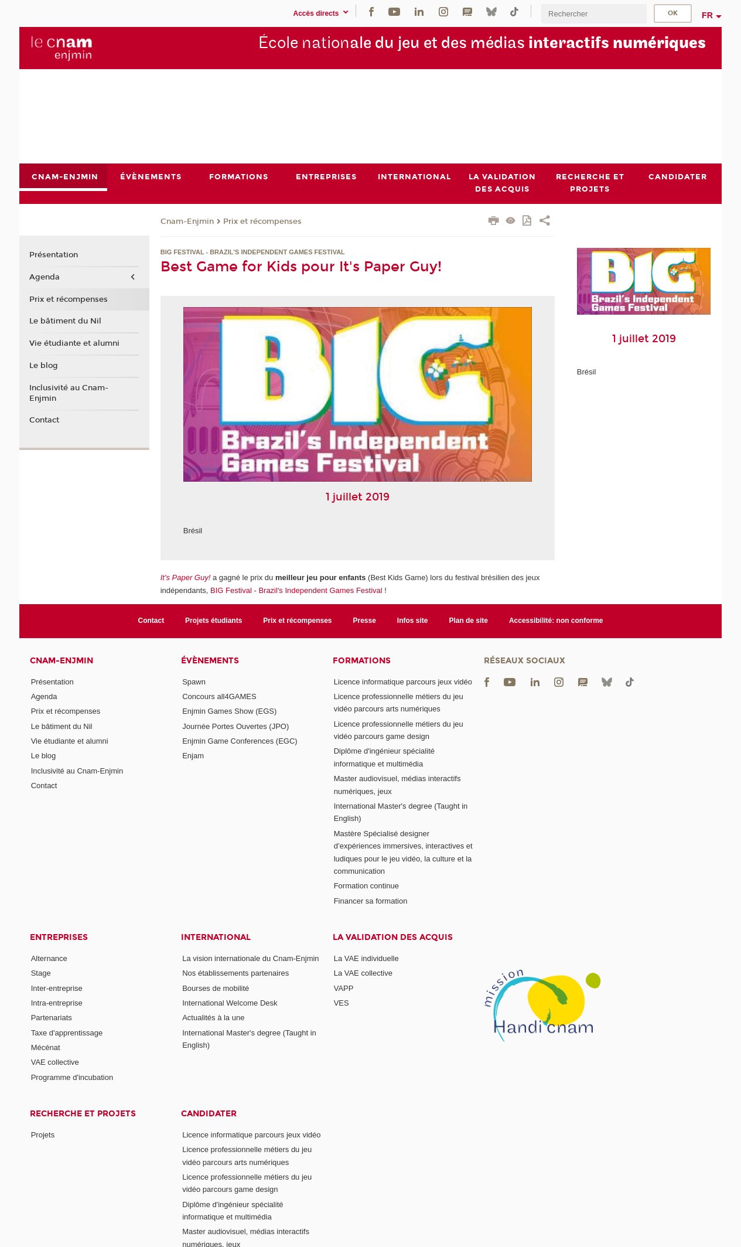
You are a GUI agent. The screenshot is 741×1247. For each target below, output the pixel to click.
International (216, 937)
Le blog (43, 365)
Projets (42, 1134)
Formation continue (366, 885)
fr (707, 15)
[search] (594, 13)
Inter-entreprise (57, 988)
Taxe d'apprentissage (67, 1032)
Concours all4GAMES (219, 696)
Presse (364, 620)
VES (341, 1003)
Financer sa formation (371, 901)
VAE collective (55, 1062)
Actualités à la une (213, 1017)
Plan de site (468, 620)
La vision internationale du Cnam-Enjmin (250, 958)
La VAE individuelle (366, 958)
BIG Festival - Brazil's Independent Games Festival (296, 590)
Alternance (49, 958)
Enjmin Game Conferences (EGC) (240, 741)
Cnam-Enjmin (187, 221)
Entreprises (59, 937)
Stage (41, 973)
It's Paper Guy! (186, 578)
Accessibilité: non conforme (556, 620)
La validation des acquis (393, 937)
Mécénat (45, 1047)
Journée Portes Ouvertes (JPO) (235, 726)
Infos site (412, 620)
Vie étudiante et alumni (74, 343)
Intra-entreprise (57, 1003)
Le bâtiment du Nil (65, 321)
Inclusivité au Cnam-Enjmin (68, 393)
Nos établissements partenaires (235, 973)
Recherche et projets (83, 1114)
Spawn (194, 681)
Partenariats (51, 1017)
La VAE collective (363, 973)
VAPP (344, 988)
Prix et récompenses (262, 221)
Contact (44, 420)
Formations (362, 661)
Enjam (193, 755)
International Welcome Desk (229, 1003)
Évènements (210, 661)
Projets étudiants (213, 620)
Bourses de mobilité (215, 988)
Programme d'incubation (72, 1077)
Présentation (53, 255)
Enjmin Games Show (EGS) (229, 711)
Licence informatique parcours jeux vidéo (403, 681)
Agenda (44, 277)
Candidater (209, 1114)
